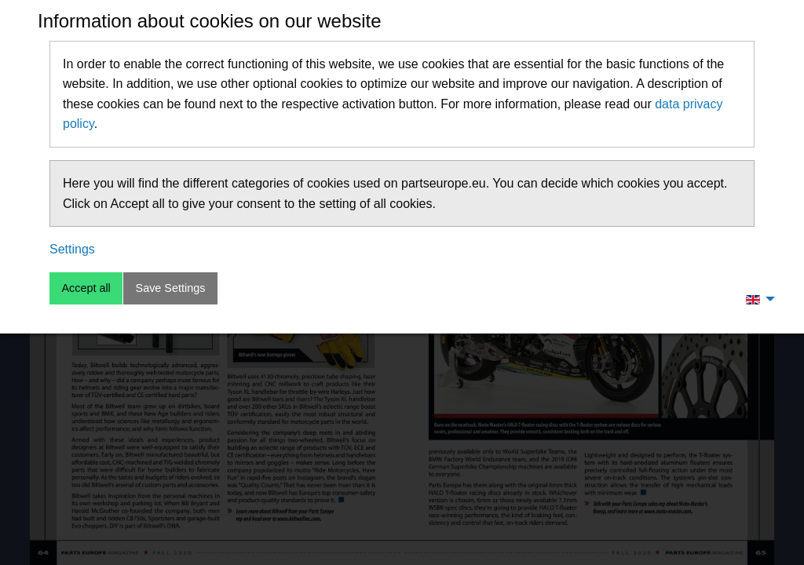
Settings (72, 249)
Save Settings (171, 288)
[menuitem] (756, 299)
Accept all (85, 288)
